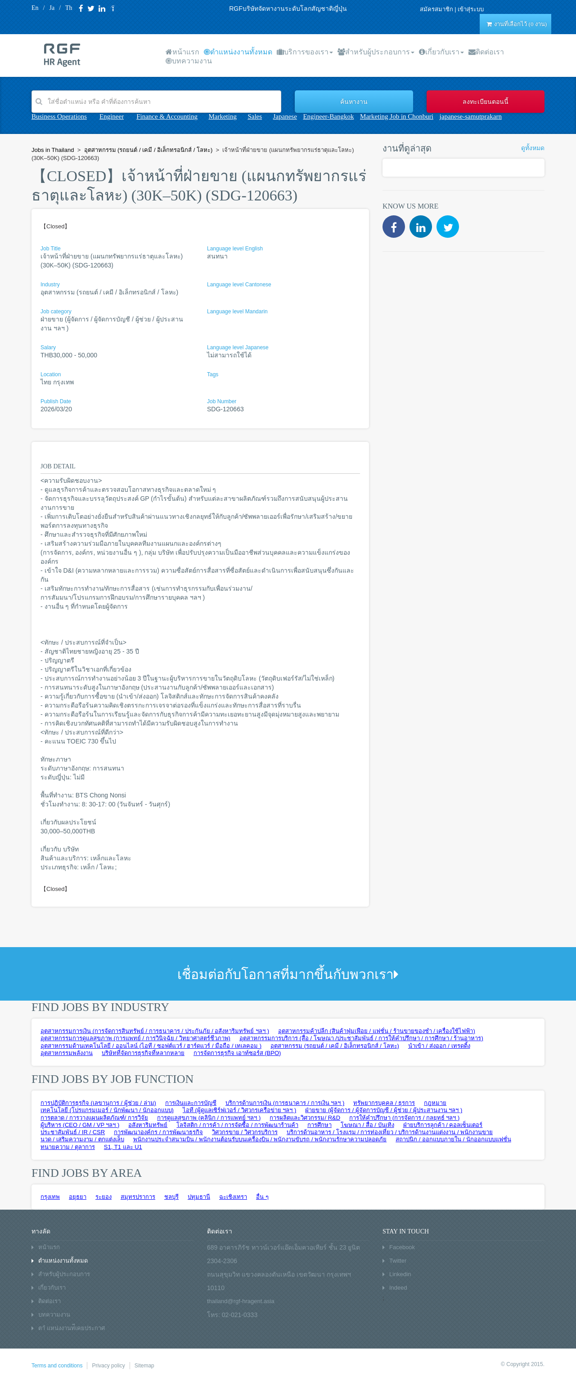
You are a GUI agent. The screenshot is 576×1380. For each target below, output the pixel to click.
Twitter (397, 1260)
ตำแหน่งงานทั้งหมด (238, 52)
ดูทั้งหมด (532, 148)
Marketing (222, 116)
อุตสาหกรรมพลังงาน (66, 1053)
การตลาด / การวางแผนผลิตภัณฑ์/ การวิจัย (94, 1117)
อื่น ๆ (262, 1196)
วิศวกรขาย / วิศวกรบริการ (245, 1132)
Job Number (221, 401)
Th (68, 7)
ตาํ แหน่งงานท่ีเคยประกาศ (71, 1328)
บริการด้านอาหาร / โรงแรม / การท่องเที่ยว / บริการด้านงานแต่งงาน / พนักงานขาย (390, 1132)
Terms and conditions (57, 1365)
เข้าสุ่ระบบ (471, 9)
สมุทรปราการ (138, 1196)
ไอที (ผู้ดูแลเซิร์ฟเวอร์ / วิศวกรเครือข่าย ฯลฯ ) (239, 1110)
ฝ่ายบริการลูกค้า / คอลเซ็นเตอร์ (443, 1125)
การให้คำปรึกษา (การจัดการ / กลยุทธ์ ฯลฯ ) (404, 1117)
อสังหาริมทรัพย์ (147, 1125)
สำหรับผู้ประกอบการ (376, 52)
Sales (255, 116)
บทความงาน (189, 61)
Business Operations (59, 116)
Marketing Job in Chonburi (396, 116)
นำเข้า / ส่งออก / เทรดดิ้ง (439, 1045)
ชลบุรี (171, 1196)
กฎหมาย (435, 1103)
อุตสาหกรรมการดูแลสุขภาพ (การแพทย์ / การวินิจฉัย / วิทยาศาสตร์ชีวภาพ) (135, 1038)
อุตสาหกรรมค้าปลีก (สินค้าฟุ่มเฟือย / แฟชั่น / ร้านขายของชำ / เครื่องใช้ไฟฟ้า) (376, 1031)
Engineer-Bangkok (328, 116)
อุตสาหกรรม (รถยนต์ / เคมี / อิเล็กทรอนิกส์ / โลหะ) (334, 1045)
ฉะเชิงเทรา (233, 1196)
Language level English (235, 248)
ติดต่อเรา (486, 52)
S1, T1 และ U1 (123, 1147)
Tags (212, 374)
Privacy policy (108, 1365)
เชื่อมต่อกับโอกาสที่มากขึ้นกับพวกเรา (288, 974)
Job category (56, 311)
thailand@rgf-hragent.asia (240, 1301)
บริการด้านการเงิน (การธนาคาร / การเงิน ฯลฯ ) (284, 1103)
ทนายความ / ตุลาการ (67, 1147)
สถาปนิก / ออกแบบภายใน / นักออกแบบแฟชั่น (453, 1139)
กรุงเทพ (50, 1196)
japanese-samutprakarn (471, 116)
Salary (48, 347)
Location (50, 374)
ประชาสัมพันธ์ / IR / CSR (72, 1132)
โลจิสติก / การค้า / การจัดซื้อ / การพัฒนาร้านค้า (237, 1125)
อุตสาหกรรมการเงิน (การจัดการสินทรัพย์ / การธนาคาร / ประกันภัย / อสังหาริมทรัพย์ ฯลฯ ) (154, 1031)
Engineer (111, 116)
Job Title (50, 248)
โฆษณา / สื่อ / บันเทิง (367, 1125)
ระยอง (103, 1196)
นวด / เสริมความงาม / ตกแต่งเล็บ (82, 1139)
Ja (51, 7)
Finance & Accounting (167, 116)
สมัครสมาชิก (436, 9)
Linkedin (400, 1274)
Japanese (285, 116)
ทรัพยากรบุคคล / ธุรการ (384, 1103)
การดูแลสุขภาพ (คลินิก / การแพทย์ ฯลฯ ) (209, 1117)
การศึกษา (319, 1125)
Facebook (402, 1247)
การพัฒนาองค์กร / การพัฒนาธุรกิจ (158, 1132)
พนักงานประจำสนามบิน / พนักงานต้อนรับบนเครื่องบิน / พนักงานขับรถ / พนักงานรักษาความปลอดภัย (260, 1139)
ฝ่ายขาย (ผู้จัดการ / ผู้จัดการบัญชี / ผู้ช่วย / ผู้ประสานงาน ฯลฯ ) (383, 1110)
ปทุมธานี (199, 1196)
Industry (50, 284)
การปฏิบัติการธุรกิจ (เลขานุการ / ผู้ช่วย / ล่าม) (98, 1103)
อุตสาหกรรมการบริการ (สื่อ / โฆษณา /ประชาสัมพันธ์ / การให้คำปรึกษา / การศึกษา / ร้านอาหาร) (361, 1038)
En (35, 7)
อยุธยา (77, 1196)
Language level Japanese (238, 347)
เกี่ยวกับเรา (441, 52)
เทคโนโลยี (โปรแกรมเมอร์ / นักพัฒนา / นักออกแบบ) (107, 1110)
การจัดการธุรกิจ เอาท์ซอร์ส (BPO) (237, 1053)
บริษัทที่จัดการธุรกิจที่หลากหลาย (143, 1053)
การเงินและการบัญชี (190, 1103)
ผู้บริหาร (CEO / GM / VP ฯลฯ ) (79, 1125)
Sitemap (144, 1365)
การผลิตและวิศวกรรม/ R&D (305, 1117)
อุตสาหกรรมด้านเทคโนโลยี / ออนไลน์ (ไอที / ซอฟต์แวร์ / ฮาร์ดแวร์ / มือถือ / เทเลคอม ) (150, 1045)
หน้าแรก (182, 52)
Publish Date (55, 401)
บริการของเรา (305, 52)
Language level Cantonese (239, 284)
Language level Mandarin (237, 311)
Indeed (398, 1287)
